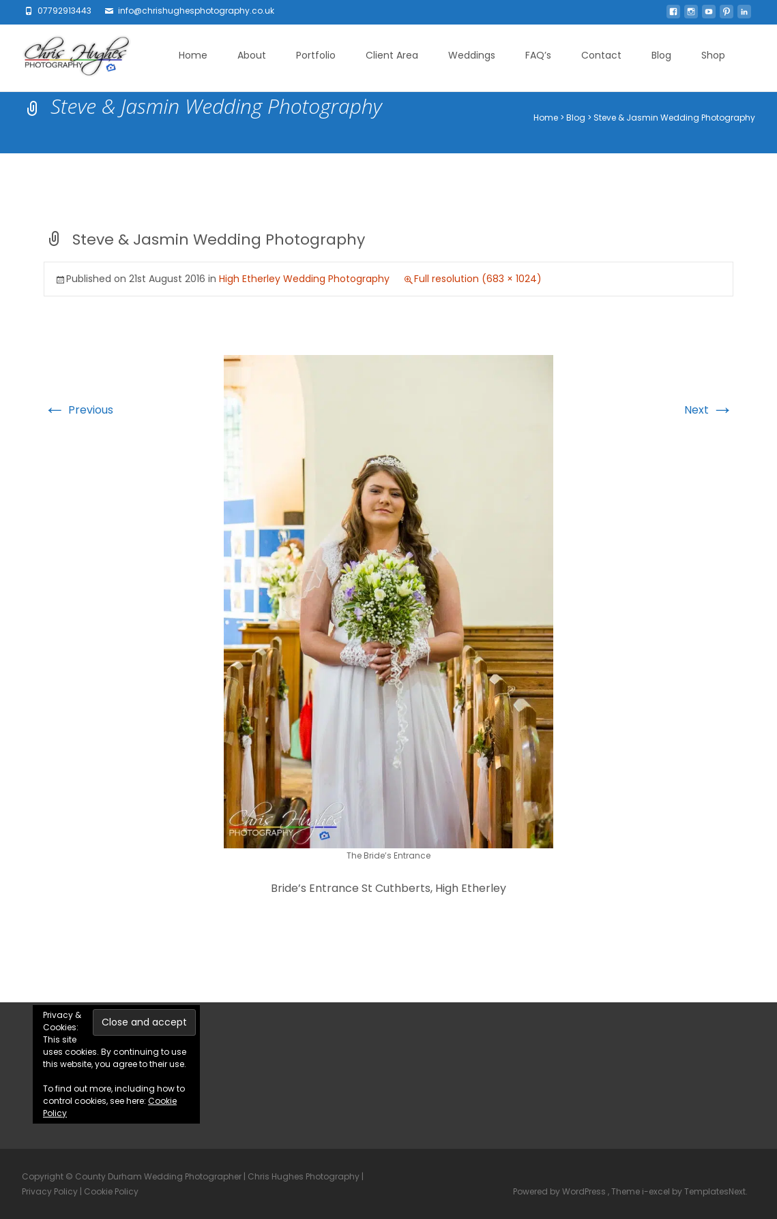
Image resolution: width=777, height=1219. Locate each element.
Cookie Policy (111, 1191)
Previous (78, 410)
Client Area (392, 55)
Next (708, 410)
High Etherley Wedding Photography (304, 279)
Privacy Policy (50, 1191)
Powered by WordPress (560, 1191)
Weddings (471, 55)
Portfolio (316, 55)
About (251, 55)
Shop (713, 55)
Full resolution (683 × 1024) (478, 279)
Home (193, 55)
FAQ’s (538, 55)
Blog (661, 55)
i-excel (657, 1191)
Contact (601, 55)
